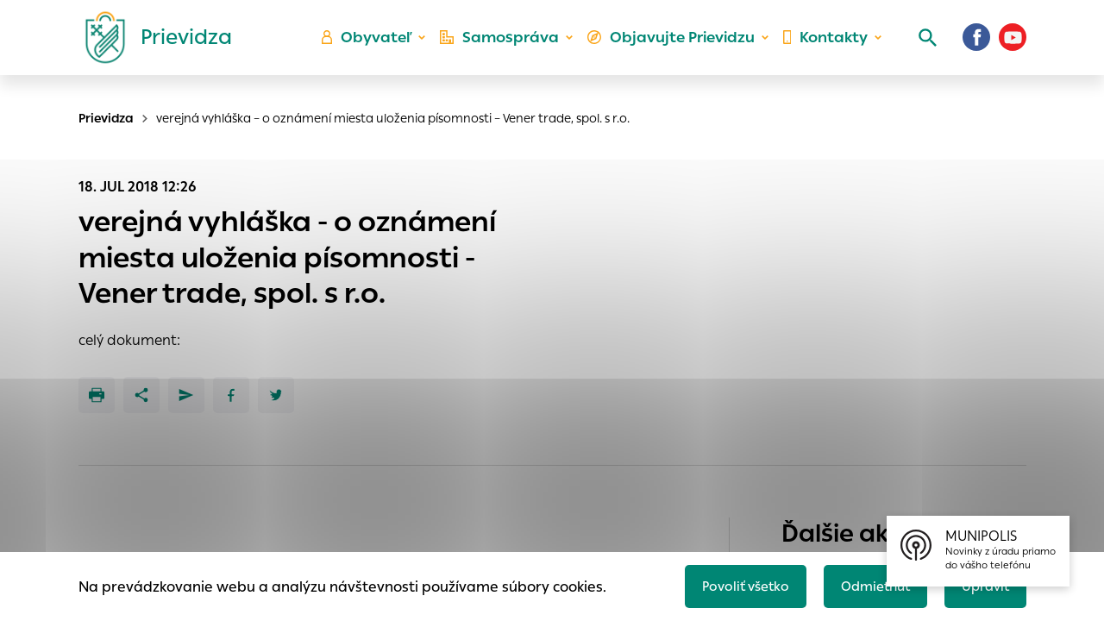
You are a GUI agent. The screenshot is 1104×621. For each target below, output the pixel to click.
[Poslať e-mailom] (186, 395)
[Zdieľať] (141, 395)
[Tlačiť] (96, 395)
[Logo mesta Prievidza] (151, 47)
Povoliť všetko (730, 583)
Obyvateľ (380, 48)
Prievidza (106, 118)
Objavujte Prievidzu (674, 48)
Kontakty (822, 48)
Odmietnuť (867, 583)
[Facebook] (976, 47)
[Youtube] (1012, 47)
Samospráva (509, 48)
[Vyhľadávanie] (919, 47)
